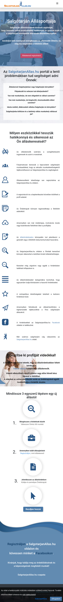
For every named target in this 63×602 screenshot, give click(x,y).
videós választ (19, 368)
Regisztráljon (25, 453)
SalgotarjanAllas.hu (23, 72)
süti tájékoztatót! (29, 595)
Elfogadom (56, 599)
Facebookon (44, 553)
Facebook (56, 323)
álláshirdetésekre (26, 237)
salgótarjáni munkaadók (18, 33)
